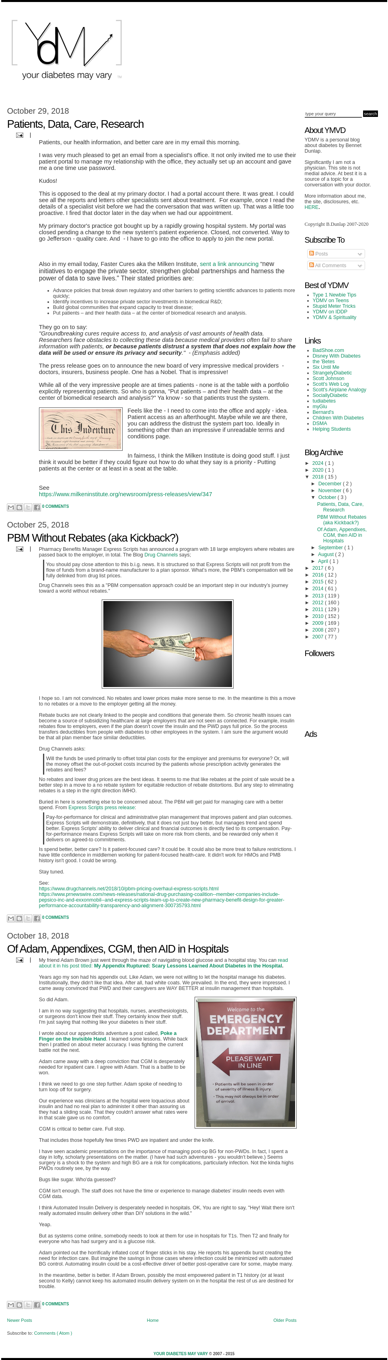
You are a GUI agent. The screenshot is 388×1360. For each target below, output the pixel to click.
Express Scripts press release (101, 807)
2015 (318, 582)
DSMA (320, 423)
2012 (318, 602)
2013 (318, 596)
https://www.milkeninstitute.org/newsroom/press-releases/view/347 (125, 494)
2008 (318, 630)
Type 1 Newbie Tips (335, 295)
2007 (318, 637)
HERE (312, 207)
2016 (318, 575)
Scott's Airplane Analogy (339, 390)
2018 (318, 477)
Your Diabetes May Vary (181, 1354)
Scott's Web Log (331, 384)
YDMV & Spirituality (335, 317)
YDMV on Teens (331, 300)
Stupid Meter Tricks (334, 306)
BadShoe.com (328, 350)
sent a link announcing (229, 264)
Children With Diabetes (338, 418)
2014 (318, 588)
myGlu (320, 406)
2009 (318, 623)
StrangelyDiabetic (332, 373)
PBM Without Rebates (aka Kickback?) (93, 538)
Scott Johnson (329, 378)
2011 (318, 609)
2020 (318, 470)
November (330, 490)
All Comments (327, 265)
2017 (318, 568)
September (331, 547)
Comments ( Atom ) (53, 1333)
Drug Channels (161, 555)
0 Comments (55, 506)
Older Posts (284, 1320)
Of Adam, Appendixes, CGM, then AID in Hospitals (117, 949)
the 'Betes (324, 361)
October (328, 497)
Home (152, 1320)
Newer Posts (19, 1320)
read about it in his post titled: (163, 963)
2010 (318, 616)
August (326, 554)
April (323, 561)
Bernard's (323, 412)
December (330, 484)
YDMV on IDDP (330, 312)
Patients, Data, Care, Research (75, 124)
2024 (318, 463)
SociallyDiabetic (330, 395)
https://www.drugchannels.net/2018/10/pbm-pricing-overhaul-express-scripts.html (129, 889)
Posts (318, 254)
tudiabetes (324, 401)
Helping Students (332, 429)
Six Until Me (326, 367)
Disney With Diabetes (337, 356)
